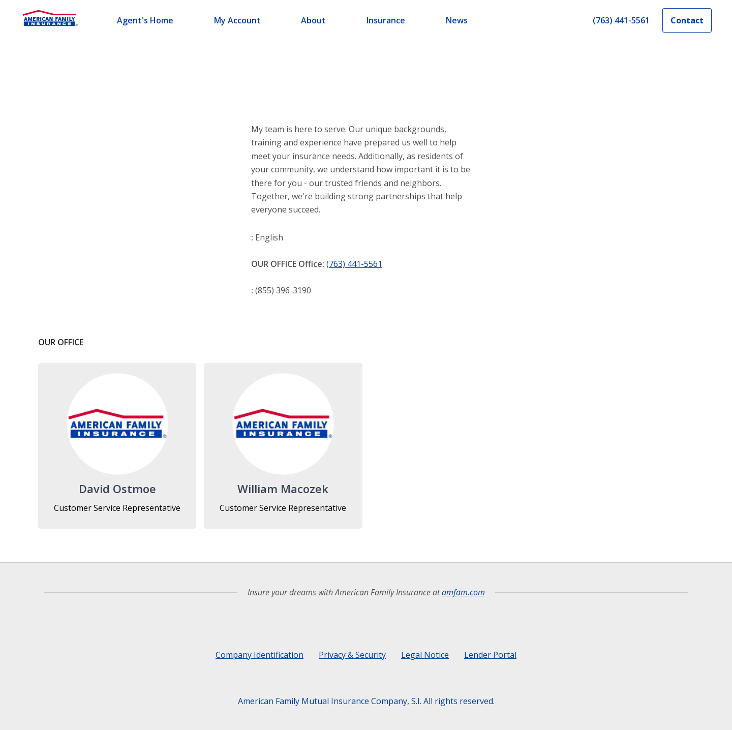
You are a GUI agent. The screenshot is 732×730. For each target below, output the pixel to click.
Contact (687, 20)
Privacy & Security (352, 654)
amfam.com (463, 592)
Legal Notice (425, 654)
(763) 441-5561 (354, 263)
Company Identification (259, 654)
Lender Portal (490, 654)
